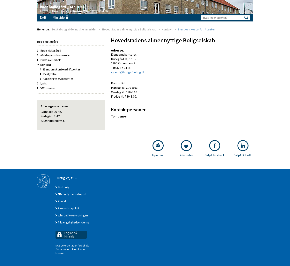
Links (43, 83)
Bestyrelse (50, 74)
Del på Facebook (215, 148)
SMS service (47, 88)
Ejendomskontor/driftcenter (61, 69)
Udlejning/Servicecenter (58, 79)
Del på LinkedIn (243, 148)
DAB (43, 17)
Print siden (186, 148)
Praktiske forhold (50, 60)
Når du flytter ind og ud (72, 194)
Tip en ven (158, 148)
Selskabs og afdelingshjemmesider (74, 29)
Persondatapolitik (68, 208)
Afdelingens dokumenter (55, 55)
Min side (60, 17)
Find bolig (64, 187)
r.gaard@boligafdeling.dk (128, 72)
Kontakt (167, 29)
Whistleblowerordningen (73, 215)
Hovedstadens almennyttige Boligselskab (129, 29)
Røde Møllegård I (50, 50)
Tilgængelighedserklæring (74, 222)
